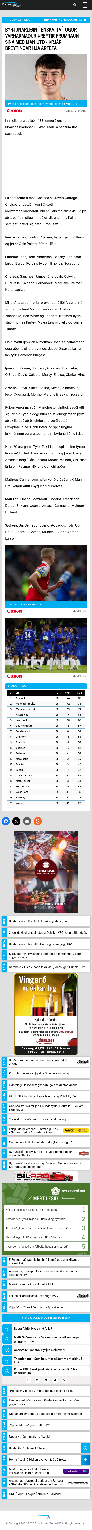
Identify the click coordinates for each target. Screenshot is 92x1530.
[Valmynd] (85, 5)
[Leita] (75, 5)
